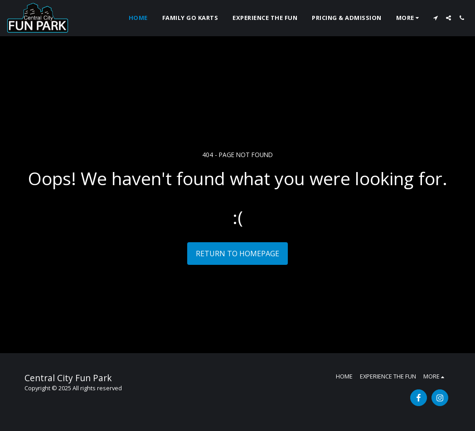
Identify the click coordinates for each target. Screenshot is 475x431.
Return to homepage (237, 254)
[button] (435, 18)
